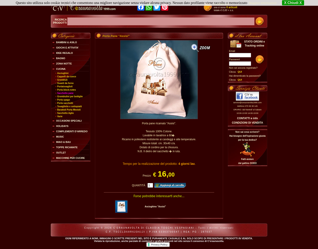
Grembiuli (62, 80)
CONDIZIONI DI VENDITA (247, 122)
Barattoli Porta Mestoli (69, 110)
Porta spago (63, 100)
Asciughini (62, 73)
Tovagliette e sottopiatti (69, 106)
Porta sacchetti (65, 103)
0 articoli (231, 7)
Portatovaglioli (64, 86)
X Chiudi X (293, 3)
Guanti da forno (65, 83)
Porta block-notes (66, 90)
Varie (59, 116)
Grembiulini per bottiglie (70, 96)
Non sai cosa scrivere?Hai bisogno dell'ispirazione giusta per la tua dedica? (247, 136)
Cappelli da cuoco (66, 76)
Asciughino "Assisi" (155, 206)
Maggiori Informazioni (263, 3)
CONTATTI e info (247, 118)
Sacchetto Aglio (65, 113)
